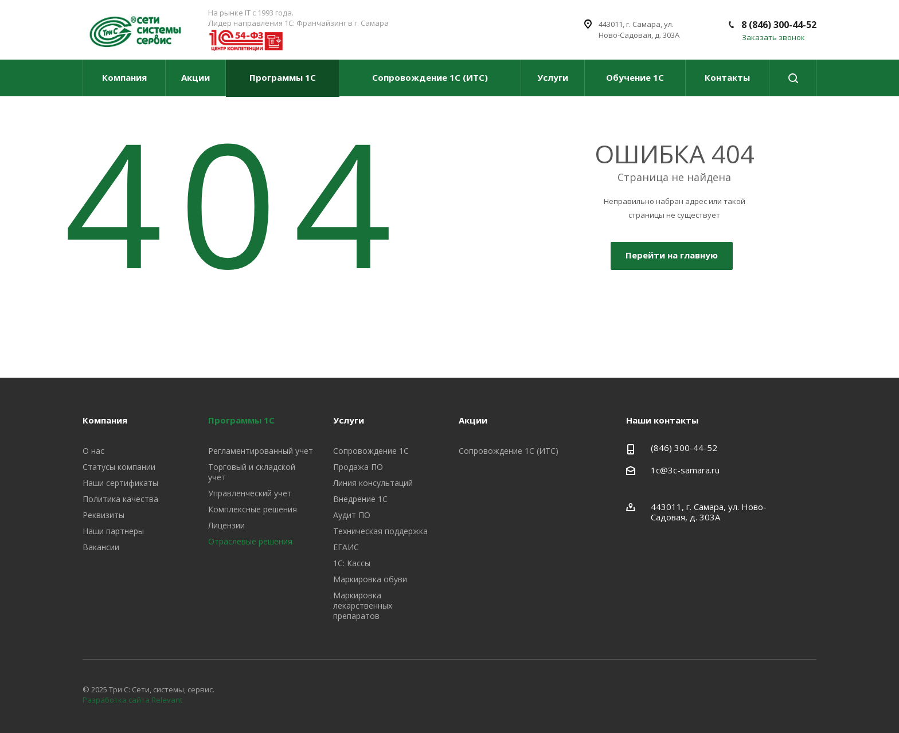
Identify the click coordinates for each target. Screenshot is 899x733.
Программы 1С (282, 77)
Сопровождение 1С (371, 450)
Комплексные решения (252, 509)
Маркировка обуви (370, 579)
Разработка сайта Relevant (132, 700)
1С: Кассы (351, 563)
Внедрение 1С (360, 498)
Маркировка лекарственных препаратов (362, 605)
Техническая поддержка (380, 531)
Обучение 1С (635, 77)
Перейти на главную (672, 255)
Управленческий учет (250, 493)
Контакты (727, 77)
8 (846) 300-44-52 (778, 24)
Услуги (552, 77)
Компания (124, 77)
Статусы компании (119, 466)
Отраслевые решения (250, 541)
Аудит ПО (351, 514)
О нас (93, 450)
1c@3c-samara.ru (685, 470)
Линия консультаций (373, 482)
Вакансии (101, 547)
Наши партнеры (113, 531)
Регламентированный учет (260, 450)
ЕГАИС (346, 547)
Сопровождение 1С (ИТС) (430, 77)
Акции (195, 77)
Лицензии (226, 525)
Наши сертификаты (120, 482)
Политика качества (120, 498)
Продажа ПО (358, 466)
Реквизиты (103, 514)
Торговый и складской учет (251, 472)
